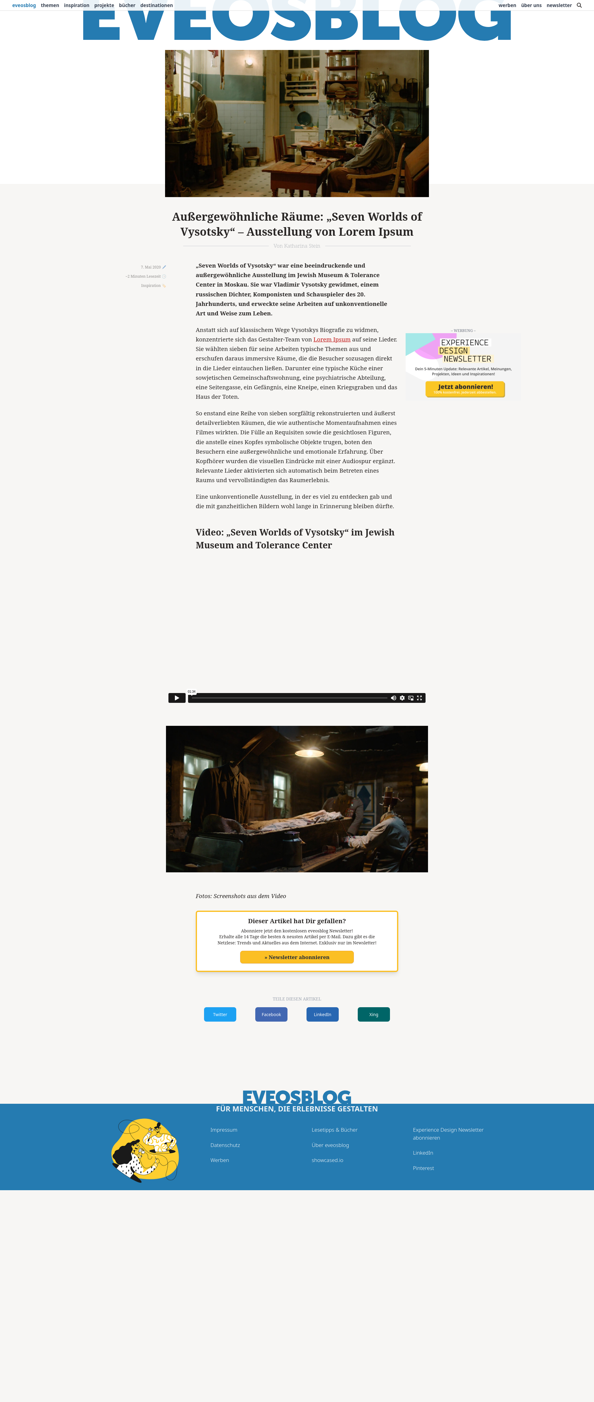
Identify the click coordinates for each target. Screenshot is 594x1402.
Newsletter (559, 5)
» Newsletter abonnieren (297, 957)
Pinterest (423, 1168)
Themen (50, 5)
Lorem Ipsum (332, 339)
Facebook (271, 1014)
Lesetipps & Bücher (335, 1129)
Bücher (127, 5)
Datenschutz (225, 1145)
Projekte (104, 5)
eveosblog (24, 5)
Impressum (223, 1129)
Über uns (531, 5)
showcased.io (327, 1160)
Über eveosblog (330, 1145)
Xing (373, 1014)
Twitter (220, 1014)
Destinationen (156, 5)
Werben (507, 5)
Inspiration (77, 5)
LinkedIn (322, 1014)
